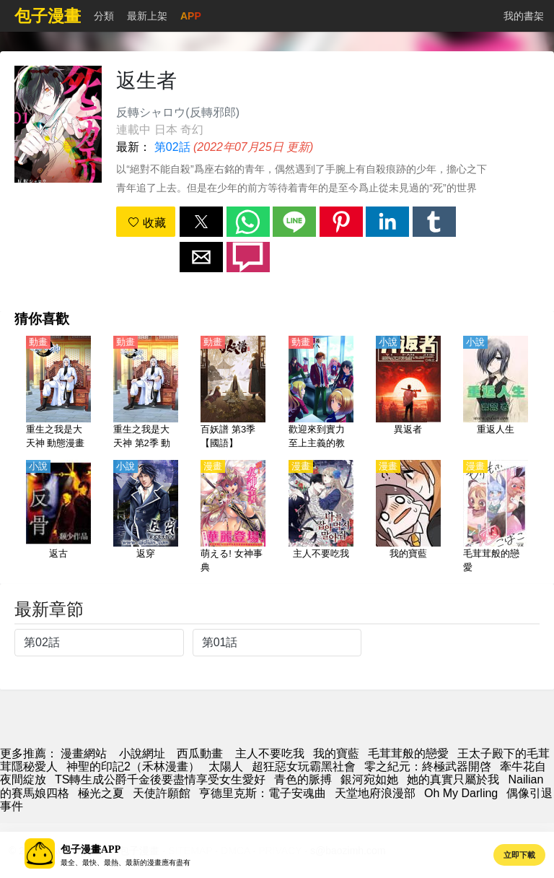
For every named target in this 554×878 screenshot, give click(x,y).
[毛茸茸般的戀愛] (495, 517)
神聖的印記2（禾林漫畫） (133, 766)
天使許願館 (161, 793)
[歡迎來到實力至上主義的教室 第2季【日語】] (321, 393)
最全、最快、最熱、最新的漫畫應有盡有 (125, 862)
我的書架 (524, 16)
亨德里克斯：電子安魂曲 (262, 793)
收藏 (146, 223)
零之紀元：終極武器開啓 (427, 766)
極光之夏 (101, 793)
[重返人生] (495, 393)
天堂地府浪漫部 (375, 793)
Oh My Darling (461, 793)
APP (190, 16)
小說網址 (142, 753)
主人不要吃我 (269, 753)
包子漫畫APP (90, 849)
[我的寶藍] (408, 517)
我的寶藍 (336, 753)
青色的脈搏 (303, 779)
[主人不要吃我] (321, 517)
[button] (201, 222)
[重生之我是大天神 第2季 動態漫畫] (145, 393)
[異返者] (408, 393)
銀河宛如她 (369, 779)
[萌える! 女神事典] (233, 517)
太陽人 (225, 766)
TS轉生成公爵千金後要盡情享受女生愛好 (160, 779)
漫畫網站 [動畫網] (84, 753)
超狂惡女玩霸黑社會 (304, 766)
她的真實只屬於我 (453, 779)
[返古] (58, 517)
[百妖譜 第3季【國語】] (233, 393)
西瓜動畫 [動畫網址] (200, 753)
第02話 (172, 147)
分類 (104, 16)
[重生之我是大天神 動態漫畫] (58, 393)
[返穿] (145, 517)
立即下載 (519, 855)
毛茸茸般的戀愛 (408, 753)
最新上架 (147, 16)
